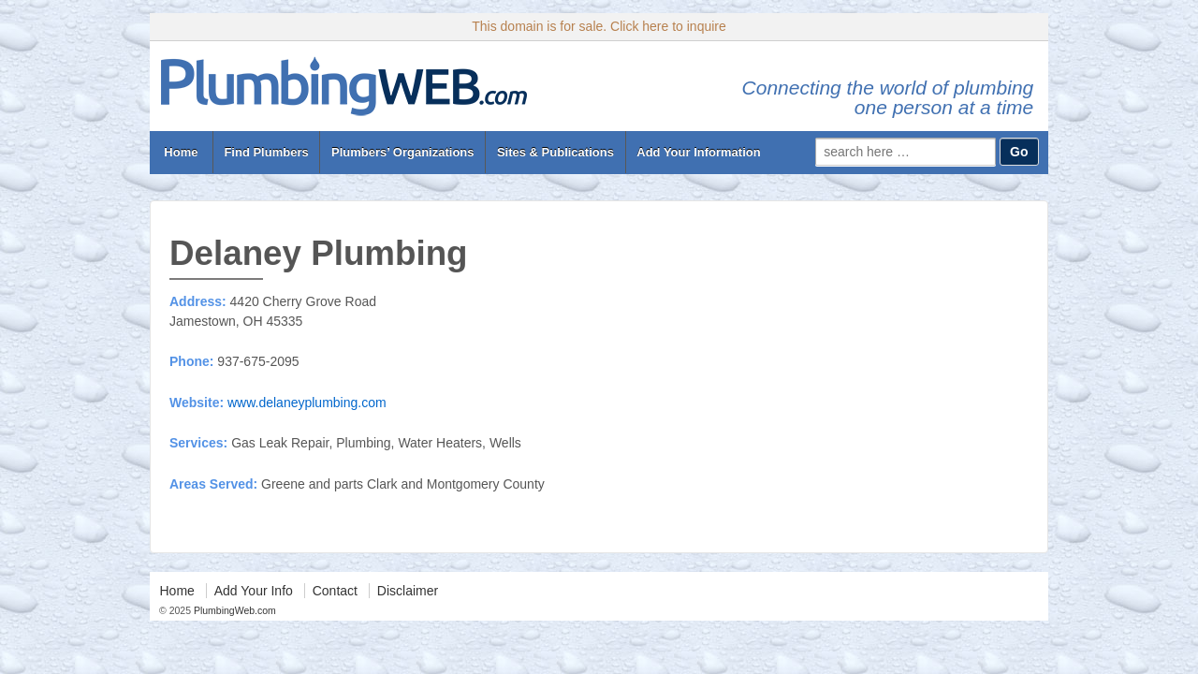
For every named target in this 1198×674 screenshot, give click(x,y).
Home (181, 152)
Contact (335, 590)
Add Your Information (698, 152)
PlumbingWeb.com (233, 610)
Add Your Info (253, 590)
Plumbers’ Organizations (402, 152)
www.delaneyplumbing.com (307, 402)
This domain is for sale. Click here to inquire (599, 26)
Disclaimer (407, 590)
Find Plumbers (266, 152)
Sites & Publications (555, 152)
